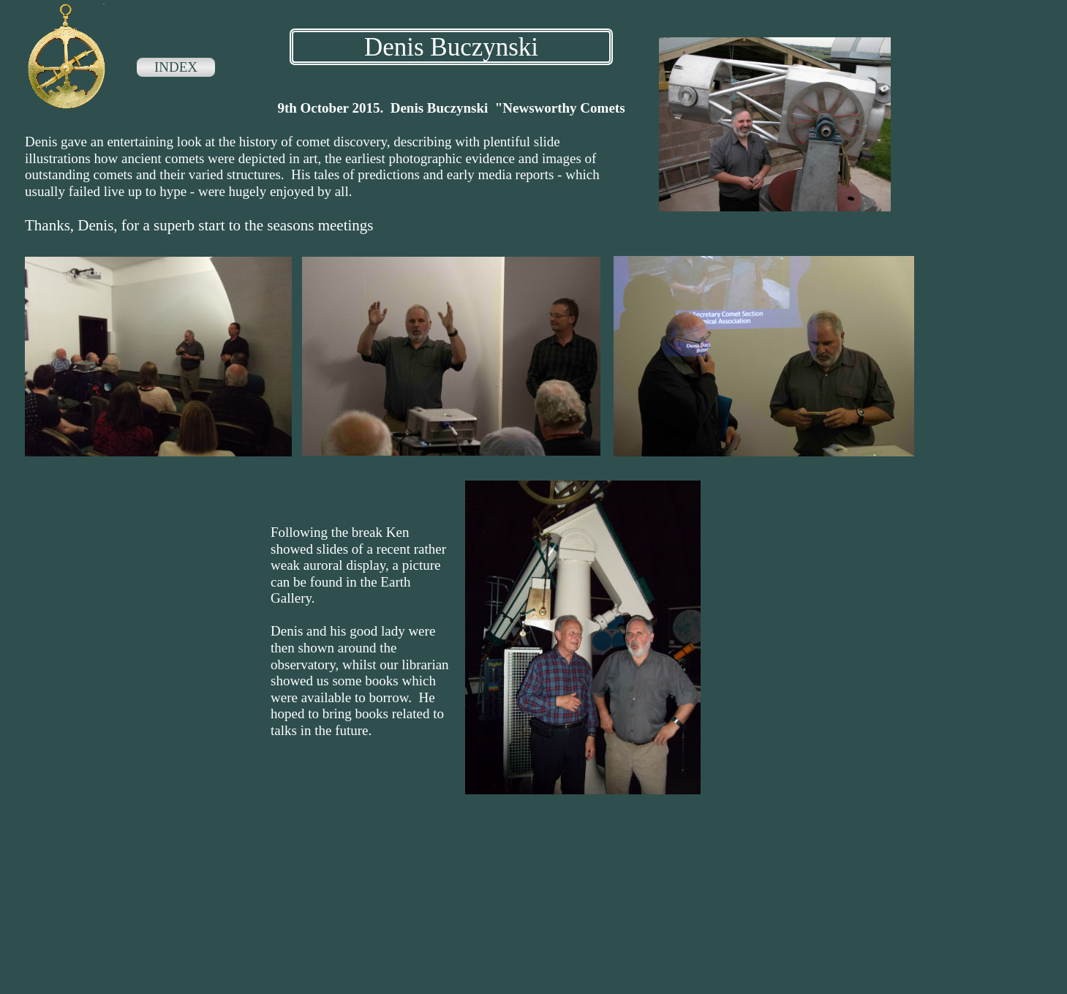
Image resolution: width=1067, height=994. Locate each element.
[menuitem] (176, 68)
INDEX (175, 67)
